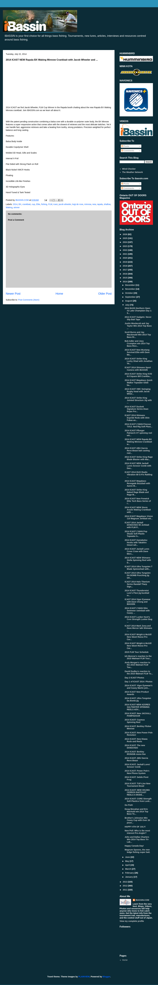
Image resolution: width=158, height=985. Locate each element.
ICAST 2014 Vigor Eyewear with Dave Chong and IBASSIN (137, 601)
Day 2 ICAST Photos (134, 678)
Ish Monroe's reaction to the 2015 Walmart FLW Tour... (138, 657)
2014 (15, 204)
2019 (125, 262)
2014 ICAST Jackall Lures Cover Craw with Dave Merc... (137, 551)
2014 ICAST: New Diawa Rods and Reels (136, 740)
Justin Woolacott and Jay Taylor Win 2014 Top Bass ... (138, 325)
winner (17, 207)
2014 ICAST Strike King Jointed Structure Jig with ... (138, 400)
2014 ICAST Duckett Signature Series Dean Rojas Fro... (136, 409)
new (94, 204)
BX (20, 204)
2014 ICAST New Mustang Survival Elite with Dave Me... (137, 352)
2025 (125, 238)
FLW (50, 204)
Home (59, 293)
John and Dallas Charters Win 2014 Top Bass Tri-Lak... (137, 839)
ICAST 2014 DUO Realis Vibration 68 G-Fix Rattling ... (138, 474)
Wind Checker (129, 169)
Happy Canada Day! (134, 846)
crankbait (26, 204)
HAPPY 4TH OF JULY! (135, 827)
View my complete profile (132, 921)
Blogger (106, 976)
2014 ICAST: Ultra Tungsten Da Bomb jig (138, 699)
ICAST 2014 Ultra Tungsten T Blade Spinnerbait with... (138, 567)
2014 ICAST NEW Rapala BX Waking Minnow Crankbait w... (138, 441)
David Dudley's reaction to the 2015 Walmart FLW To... (139, 672)
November (130, 289)
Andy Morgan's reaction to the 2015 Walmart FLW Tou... (137, 665)
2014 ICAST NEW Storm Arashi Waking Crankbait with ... (138, 509)
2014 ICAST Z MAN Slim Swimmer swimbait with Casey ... (137, 610)
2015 (125, 278)
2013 (125, 882)
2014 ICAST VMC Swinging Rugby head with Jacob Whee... (137, 391)
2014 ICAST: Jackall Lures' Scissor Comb (137, 765)
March (128, 869)
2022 (125, 250)
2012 (125, 886)
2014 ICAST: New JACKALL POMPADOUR (138, 714)
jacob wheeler (65, 204)
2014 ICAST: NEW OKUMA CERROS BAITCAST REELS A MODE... (137, 792)
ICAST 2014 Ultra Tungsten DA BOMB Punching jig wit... (138, 575)
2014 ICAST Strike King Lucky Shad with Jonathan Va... (138, 361)
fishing (44, 204)
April (127, 865)
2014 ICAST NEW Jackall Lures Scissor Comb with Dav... (138, 465)
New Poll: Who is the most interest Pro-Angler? (137, 831)
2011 (125, 890)
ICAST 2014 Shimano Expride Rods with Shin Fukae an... (137, 417)
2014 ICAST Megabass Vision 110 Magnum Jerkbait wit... (139, 517)
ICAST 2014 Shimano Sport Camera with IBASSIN (138, 368)
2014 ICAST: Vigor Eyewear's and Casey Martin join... (138, 686)
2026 (125, 234)
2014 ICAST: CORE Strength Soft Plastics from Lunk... (138, 800)
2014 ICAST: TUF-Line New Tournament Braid (137, 784)
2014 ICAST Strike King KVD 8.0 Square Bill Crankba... (138, 375)
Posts (125, 146)
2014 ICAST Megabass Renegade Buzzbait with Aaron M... (137, 483)
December (130, 285)
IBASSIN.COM (22, 200)
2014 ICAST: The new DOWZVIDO (135, 746)
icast (55, 204)
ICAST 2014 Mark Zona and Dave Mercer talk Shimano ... (138, 628)
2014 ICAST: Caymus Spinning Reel (135, 721)
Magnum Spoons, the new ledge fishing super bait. (137, 851)
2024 (125, 242)
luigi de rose (77, 204)
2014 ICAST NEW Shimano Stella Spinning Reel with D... (138, 560)
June (127, 857)
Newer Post (13, 293)
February (129, 873)
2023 (125, 246)
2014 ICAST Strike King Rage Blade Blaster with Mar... (139, 458)
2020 (125, 258)
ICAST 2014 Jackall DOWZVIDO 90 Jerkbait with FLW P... (137, 525)
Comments (127, 150)
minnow (87, 204)
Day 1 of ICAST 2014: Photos (138, 681)
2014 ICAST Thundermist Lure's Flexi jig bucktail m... (137, 593)
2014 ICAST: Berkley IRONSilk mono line (135, 753)
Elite (38, 204)
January (129, 877)
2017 (125, 270)
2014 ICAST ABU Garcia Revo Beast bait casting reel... (137, 450)
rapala (100, 204)
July (127, 305)
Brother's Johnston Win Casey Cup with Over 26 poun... (137, 820)
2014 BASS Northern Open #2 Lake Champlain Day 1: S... (138, 310)
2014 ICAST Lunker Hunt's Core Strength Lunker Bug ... (138, 619)
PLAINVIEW (84, 976)
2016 (125, 274)
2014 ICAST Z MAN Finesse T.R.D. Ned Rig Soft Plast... (138, 425)
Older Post (105, 293)
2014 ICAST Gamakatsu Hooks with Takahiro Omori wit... (136, 542)
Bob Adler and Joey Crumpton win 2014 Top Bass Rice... (137, 343)
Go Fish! (129, 805)
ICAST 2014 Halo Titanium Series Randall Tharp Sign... (137, 584)
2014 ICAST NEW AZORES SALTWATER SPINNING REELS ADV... (137, 707)
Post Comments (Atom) (28, 300)
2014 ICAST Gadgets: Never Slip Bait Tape (138, 318)
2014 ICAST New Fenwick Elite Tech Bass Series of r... (138, 501)
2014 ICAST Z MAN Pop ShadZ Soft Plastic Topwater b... (136, 533)
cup (33, 204)
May (127, 861)
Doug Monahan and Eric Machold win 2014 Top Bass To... (136, 811)
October (129, 293)
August (129, 301)
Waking (9, 207)
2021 (125, 254)
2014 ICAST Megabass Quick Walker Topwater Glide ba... (138, 382)
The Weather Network (132, 172)
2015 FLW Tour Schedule (137, 652)
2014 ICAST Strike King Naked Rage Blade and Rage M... (137, 492)
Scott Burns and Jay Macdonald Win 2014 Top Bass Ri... (138, 334)
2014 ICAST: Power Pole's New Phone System (137, 772)
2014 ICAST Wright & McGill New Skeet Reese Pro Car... (138, 637)
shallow (107, 204)
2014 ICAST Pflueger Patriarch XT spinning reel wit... (138, 433)
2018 (125, 266)
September (130, 297)
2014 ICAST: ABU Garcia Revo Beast (136, 759)
